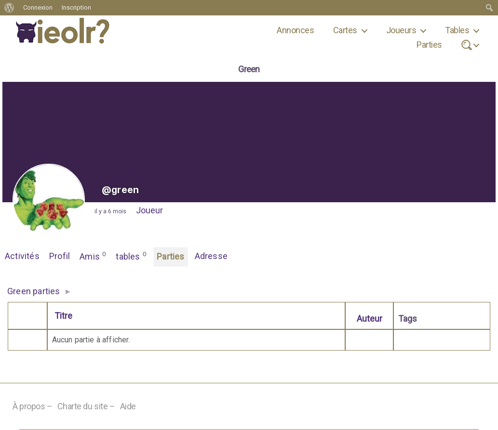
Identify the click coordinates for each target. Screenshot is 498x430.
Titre (63, 316)
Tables (457, 30)
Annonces (295, 30)
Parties (429, 44)
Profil (59, 256)
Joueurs (401, 30)
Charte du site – (86, 406)
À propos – (33, 406)
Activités (22, 256)
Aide (128, 406)
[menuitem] (9, 7)
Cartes (345, 30)
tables (131, 255)
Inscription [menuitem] (76, 7)
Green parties (33, 291)
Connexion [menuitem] (38, 7)
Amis (93, 255)
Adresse (211, 256)
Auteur (369, 318)
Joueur (149, 210)
